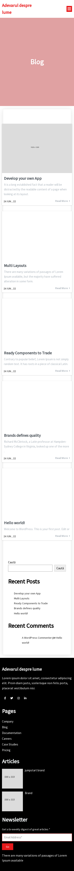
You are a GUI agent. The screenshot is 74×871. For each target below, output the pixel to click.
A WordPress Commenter (37, 637)
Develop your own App (27, 593)
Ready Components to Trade (31, 603)
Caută (12, 562)
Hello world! (21, 613)
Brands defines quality (27, 608)
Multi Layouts (21, 598)
